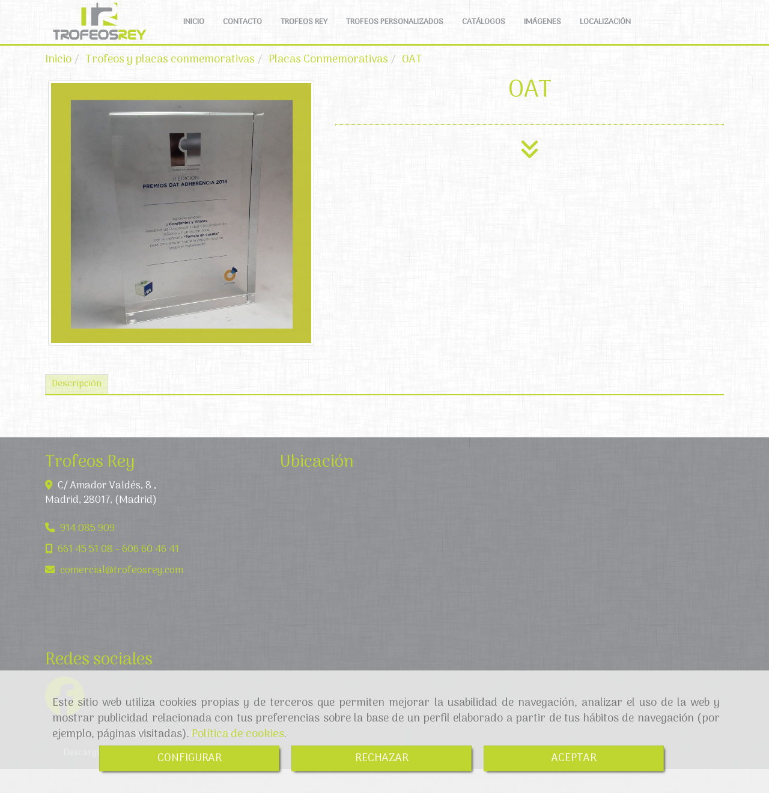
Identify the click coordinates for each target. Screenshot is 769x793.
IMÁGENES (542, 34)
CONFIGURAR (189, 758)
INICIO (193, 34)
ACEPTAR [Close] (574, 758)
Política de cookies (238, 734)
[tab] (76, 408)
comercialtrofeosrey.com (121, 594)
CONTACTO (242, 34)
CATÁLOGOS (483, 34)
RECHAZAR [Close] (382, 758)
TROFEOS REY (304, 34)
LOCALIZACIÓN (605, 34)
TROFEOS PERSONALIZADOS (394, 34)
